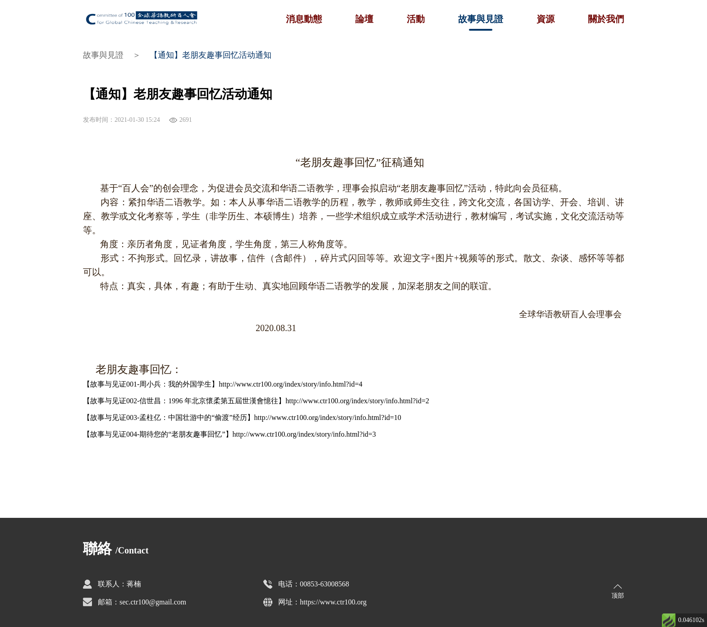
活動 (416, 19)
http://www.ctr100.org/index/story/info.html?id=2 (357, 401)
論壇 (364, 19)
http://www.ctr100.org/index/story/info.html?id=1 (326, 417)
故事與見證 (480, 19)
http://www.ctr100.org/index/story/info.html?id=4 (290, 384)
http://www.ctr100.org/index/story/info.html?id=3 (304, 434)
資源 (546, 19)
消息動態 (304, 19)
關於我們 (606, 19)
